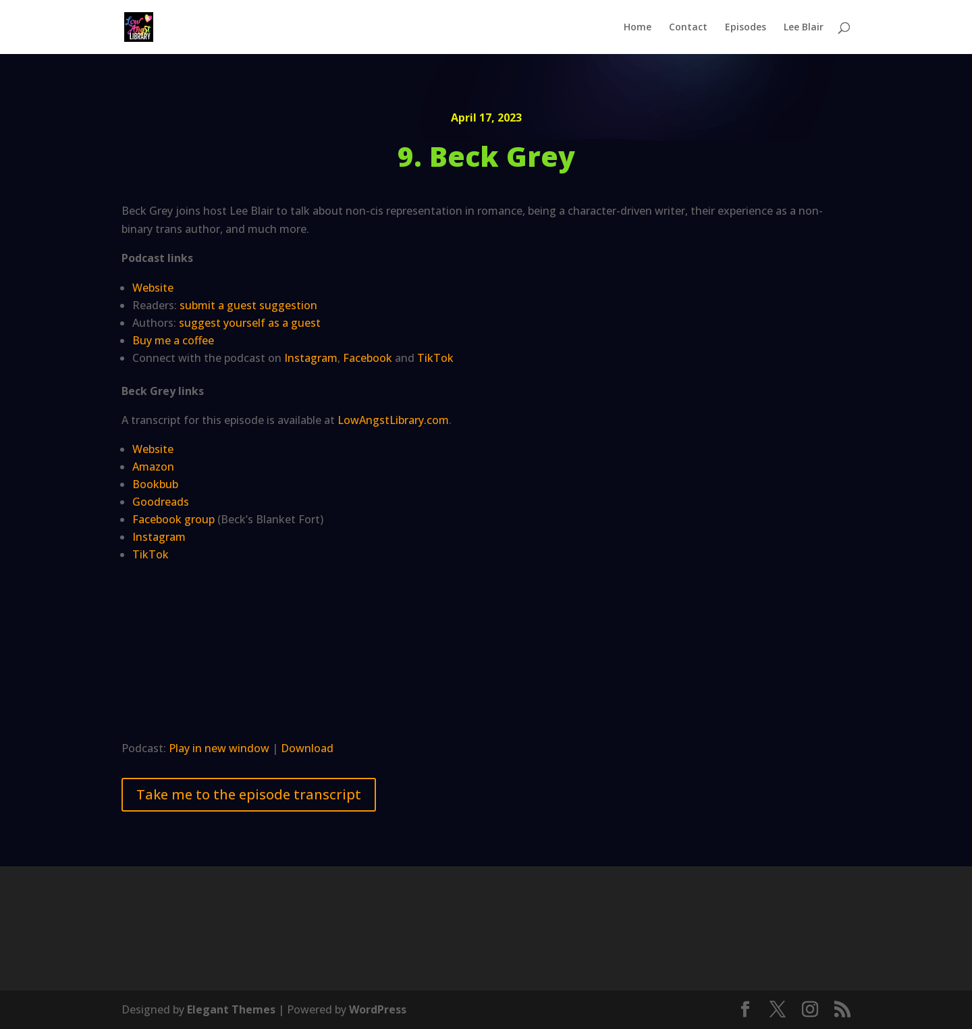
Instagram (311, 357)
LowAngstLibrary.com (393, 420)
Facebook (367, 357)
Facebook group (173, 519)
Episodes (745, 27)
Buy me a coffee (173, 340)
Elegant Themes (231, 1009)
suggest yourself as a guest (250, 322)
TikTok (435, 357)
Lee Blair (804, 27)
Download (307, 748)
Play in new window (219, 748)
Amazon (153, 466)
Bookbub (155, 484)
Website (152, 287)
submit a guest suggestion (248, 305)
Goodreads (160, 501)
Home (637, 27)
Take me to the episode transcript (248, 794)
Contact (688, 27)
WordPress (377, 1009)
